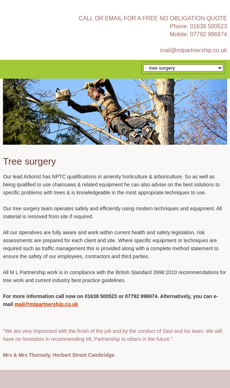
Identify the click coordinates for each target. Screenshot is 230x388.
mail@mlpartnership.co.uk (193, 50)
